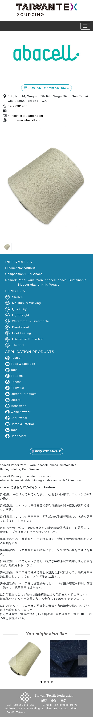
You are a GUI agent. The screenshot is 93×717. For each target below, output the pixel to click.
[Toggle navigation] (85, 26)
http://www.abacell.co (24, 120)
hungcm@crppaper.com (25, 115)
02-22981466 (17, 106)
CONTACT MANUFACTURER (46, 87)
